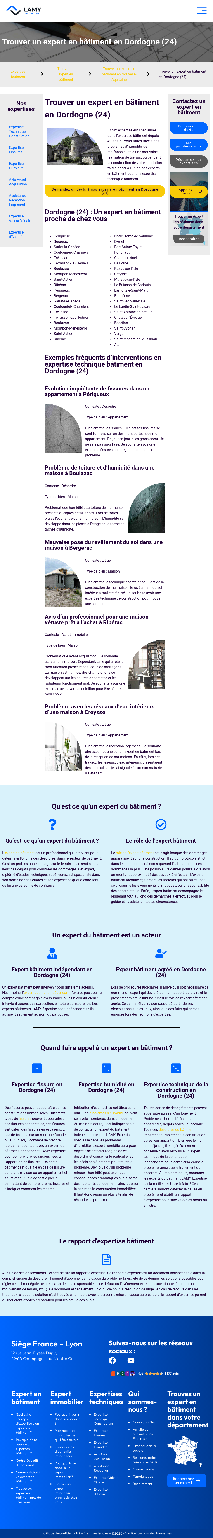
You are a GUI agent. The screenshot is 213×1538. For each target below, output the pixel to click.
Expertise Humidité (16, 165)
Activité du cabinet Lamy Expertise (143, 1434)
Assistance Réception (102, 1468)
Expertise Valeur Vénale (20, 218)
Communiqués (143, 1469)
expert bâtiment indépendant (46, 993)
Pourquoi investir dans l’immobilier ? (67, 1419)
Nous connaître (144, 1422)
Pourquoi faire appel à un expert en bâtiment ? (26, 1446)
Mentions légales (96, 1533)
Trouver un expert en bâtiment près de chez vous (28, 1495)
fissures (25, 1118)
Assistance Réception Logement (17, 200)
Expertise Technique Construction (19, 131)
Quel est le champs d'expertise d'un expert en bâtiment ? (27, 1423)
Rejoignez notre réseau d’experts (145, 1459)
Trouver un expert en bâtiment (65, 74)
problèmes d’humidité (106, 1113)
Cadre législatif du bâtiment (27, 1462)
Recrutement (142, 1484)
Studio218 (132, 1533)
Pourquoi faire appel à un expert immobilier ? (65, 1470)
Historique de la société (144, 1448)
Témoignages (143, 1476)
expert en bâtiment (20, 853)
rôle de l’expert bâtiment (135, 853)
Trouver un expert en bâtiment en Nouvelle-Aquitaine (119, 74)
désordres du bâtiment (176, 1129)
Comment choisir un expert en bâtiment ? (28, 1476)
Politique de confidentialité (61, 1533)
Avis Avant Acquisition (18, 182)
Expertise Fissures (16, 149)
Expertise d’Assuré (16, 234)
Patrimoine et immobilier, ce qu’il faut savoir (66, 1435)
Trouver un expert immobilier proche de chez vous (66, 1493)
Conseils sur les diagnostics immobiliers (65, 1451)
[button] (201, 11)
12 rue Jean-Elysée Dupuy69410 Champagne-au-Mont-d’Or (42, 1355)
